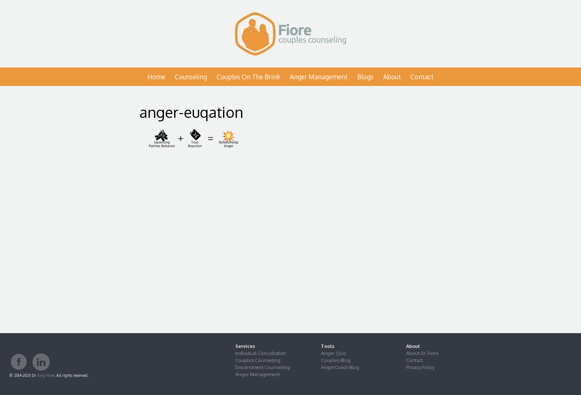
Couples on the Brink (248, 77)
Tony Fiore (45, 375)
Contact (422, 77)
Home (156, 77)
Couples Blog (336, 360)
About (392, 77)
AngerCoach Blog (340, 367)
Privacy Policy (420, 367)
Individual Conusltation (260, 353)
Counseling (191, 77)
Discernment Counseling (262, 367)
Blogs (365, 77)
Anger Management (319, 77)
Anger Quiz (333, 353)
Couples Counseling (257, 360)
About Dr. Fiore (422, 353)
